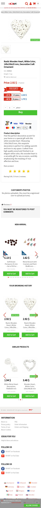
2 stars (15, 171)
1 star (10, 171)
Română (33, 483)
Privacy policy (5, 424)
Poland (19, 495)
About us (4, 422)
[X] (2, 501)
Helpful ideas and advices (9, 440)
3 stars (19, 171)
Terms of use (5, 427)
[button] (8, 277)
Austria (20, 487)
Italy (9, 495)
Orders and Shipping (21, 427)
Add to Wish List (10, 77)
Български (9, 483)
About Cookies (6, 430)
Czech (9, 491)
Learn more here (16, 502)
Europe (31, 491)
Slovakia (30, 495)
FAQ (16, 422)
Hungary (20, 491)
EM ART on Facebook (10, 451)
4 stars (24, 171)
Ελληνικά (21, 483)
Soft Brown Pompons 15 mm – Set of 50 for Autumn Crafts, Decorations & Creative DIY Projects (11, 264)
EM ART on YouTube (10, 456)
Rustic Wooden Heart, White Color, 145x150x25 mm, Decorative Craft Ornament (11, 325)
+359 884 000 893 (31, 7)
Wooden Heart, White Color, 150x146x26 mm (31, 386)
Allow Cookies (32, 505)
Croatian (32, 487)
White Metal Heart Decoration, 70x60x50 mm (13, 386)
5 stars (28, 171)
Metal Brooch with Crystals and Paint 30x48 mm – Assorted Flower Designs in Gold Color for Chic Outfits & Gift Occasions (30, 264)
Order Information (21, 424)
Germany (9, 487)
